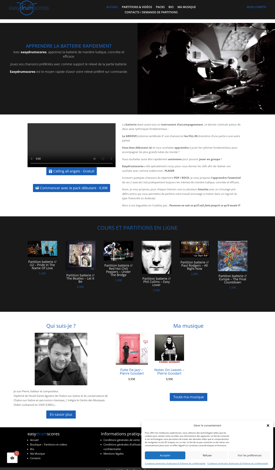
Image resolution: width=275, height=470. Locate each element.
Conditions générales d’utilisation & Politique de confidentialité (175, 463)
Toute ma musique (188, 393)
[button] (268, 425)
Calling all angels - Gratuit (73, 167)
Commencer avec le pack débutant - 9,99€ (74, 184)
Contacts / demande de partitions (151, 12)
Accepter (165, 455)
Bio (171, 7)
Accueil (112, 7)
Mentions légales (113, 450)
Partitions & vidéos (137, 7)
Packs (160, 7)
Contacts (35, 454)
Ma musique (186, 7)
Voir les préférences (249, 455)
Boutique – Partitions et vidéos (48, 441)
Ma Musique (37, 450)
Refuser (207, 455)
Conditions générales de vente (121, 436)
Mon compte (256, 7)
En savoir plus (61, 410)
